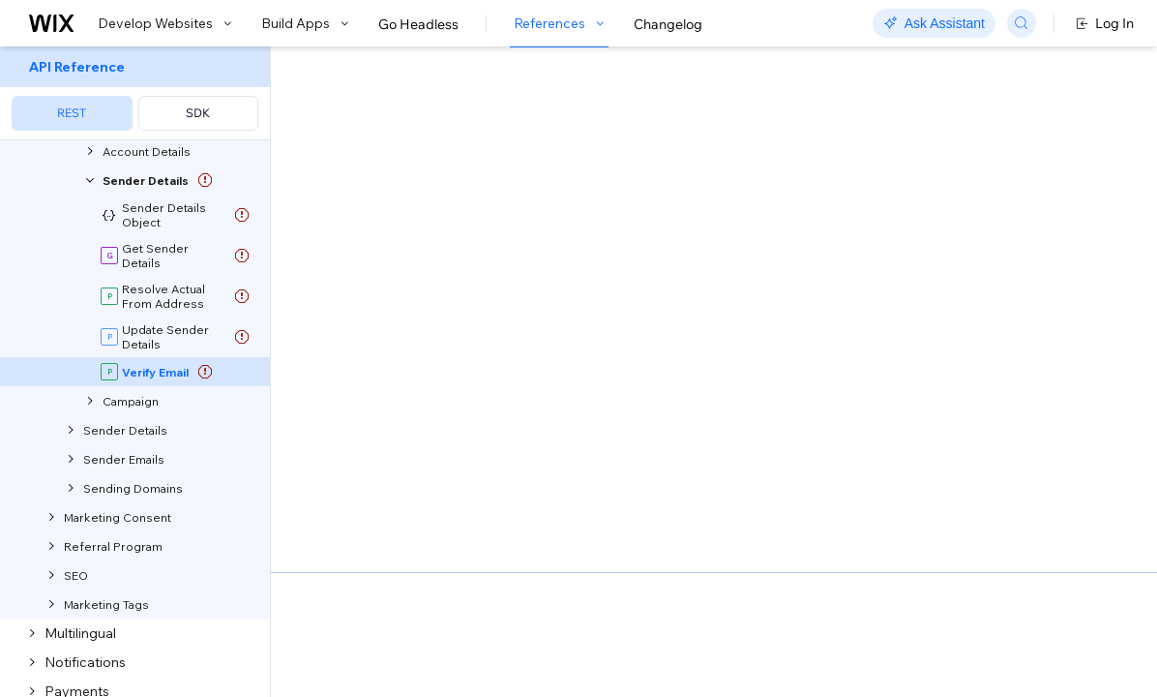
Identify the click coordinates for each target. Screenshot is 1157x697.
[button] (390, 172)
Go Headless (418, 24)
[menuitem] (135, 93)
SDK (198, 113)
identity (439, 497)
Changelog (668, 24)
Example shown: (860, 240)
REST (71, 113)
